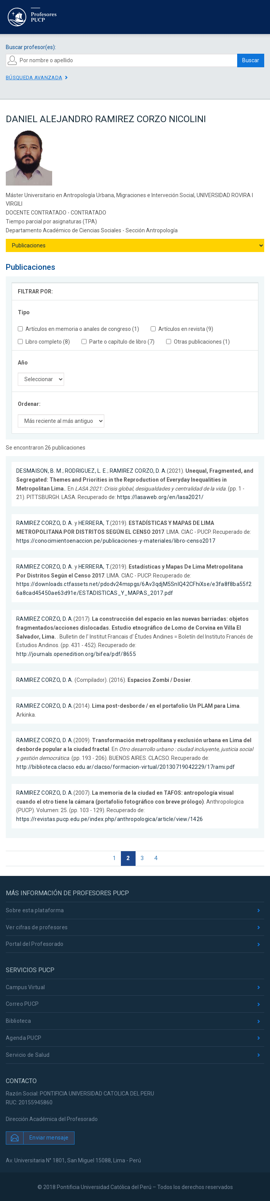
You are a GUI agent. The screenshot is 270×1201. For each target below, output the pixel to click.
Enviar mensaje (48, 1137)
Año (23, 362)
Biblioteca (18, 1021)
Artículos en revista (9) (182, 329)
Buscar (250, 60)
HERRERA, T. (94, 523)
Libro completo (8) (44, 342)
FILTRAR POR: (35, 291)
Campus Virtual (25, 987)
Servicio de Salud (27, 1055)
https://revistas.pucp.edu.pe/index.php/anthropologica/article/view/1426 (109, 819)
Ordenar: (29, 404)
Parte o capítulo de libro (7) (118, 342)
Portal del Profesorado (35, 944)
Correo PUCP (22, 1004)
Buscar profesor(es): (31, 47)
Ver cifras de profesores (37, 927)
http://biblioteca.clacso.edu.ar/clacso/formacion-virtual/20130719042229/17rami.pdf (125, 767)
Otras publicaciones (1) (198, 342)
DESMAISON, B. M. (39, 471)
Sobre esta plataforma (35, 910)
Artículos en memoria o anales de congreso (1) (78, 329)
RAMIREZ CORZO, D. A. (138, 471)
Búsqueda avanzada (34, 77)
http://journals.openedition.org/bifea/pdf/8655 (76, 654)
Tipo (24, 312)
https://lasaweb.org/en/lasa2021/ (160, 497)
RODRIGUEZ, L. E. (86, 471)
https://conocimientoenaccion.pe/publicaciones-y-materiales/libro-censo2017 (115, 541)
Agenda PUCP (23, 1038)
